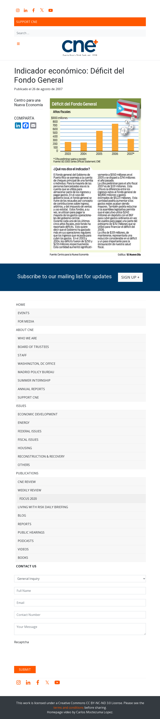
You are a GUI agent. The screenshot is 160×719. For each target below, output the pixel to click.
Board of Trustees (33, 347)
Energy (23, 423)
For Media (26, 321)
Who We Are (27, 338)
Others (24, 465)
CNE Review (27, 482)
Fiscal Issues (28, 440)
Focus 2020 (28, 499)
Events (23, 313)
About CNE (25, 330)
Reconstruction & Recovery (41, 456)
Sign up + (130, 277)
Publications (27, 473)
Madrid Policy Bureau (36, 372)
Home (20, 304)
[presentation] (43, 653)
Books (23, 558)
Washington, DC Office (36, 364)
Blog (22, 515)
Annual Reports (31, 389)
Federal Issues (29, 431)
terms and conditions (68, 707)
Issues (21, 406)
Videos (23, 549)
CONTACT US (26, 566)
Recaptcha (21, 642)
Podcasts (26, 541)
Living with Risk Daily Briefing (43, 507)
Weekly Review (29, 490)
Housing (25, 448)
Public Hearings (31, 532)
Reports (24, 524)
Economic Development (38, 414)
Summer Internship (34, 380)
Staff (22, 355)
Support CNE (26, 22)
